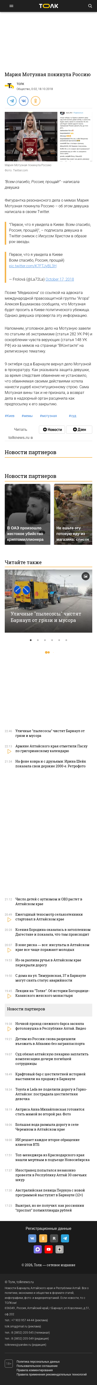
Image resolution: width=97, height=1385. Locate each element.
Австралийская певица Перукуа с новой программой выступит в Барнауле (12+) (50, 1192)
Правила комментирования (35, 1370)
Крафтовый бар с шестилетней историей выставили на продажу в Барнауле (50, 1076)
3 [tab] (45, 640)
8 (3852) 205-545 (22, 1332)
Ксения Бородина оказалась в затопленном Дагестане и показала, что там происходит (53, 932)
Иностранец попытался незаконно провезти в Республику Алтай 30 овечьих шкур (51, 1175)
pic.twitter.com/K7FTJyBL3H (32, 266)
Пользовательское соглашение (37, 1366)
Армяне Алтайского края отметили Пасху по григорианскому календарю (51, 748)
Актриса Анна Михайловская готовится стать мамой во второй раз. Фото (49, 1111)
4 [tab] (52, 640)
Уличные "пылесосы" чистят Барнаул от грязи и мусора (46, 617)
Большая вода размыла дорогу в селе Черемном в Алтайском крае (47, 1127)
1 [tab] (30, 640)
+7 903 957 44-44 (22, 1320)
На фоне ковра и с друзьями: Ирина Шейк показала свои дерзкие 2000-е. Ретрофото (50, 763)
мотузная (48, 416)
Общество (23, 89)
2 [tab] (38, 640)
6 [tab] (66, 640)
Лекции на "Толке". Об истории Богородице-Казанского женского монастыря (52, 993)
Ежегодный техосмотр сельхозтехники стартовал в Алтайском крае (49, 916)
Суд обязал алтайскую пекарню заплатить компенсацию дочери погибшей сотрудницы (51, 1059)
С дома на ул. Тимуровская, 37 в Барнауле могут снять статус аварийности (50, 978)
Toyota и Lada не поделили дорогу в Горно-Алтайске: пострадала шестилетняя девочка (51, 1094)
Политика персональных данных (38, 1361)
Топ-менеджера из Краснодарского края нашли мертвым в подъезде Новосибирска (52, 1157)
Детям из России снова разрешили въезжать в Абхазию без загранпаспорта (50, 1041)
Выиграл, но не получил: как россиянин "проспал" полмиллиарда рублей (49, 1207)
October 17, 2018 (60, 279)
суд (72, 416)
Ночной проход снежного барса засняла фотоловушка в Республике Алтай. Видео (50, 1026)
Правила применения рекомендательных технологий (52, 1374)
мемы (27, 416)
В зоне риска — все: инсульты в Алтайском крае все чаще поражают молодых (52, 947)
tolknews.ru (25, 1282)
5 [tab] (59, 640)
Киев (9, 416)
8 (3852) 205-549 (22, 1338)
